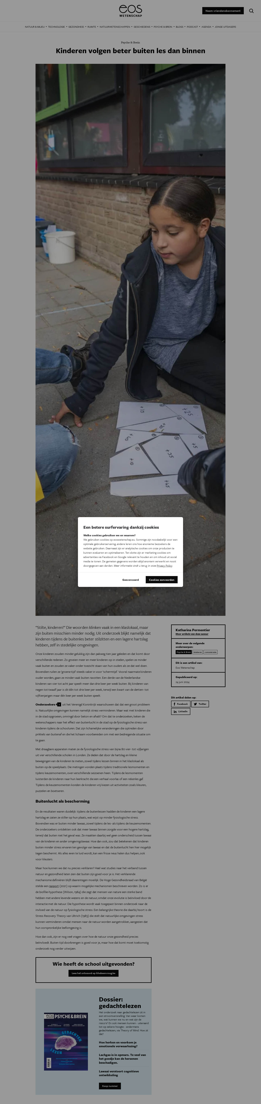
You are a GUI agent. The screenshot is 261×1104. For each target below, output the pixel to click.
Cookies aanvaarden (161, 580)
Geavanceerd (130, 580)
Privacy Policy (164, 566)
